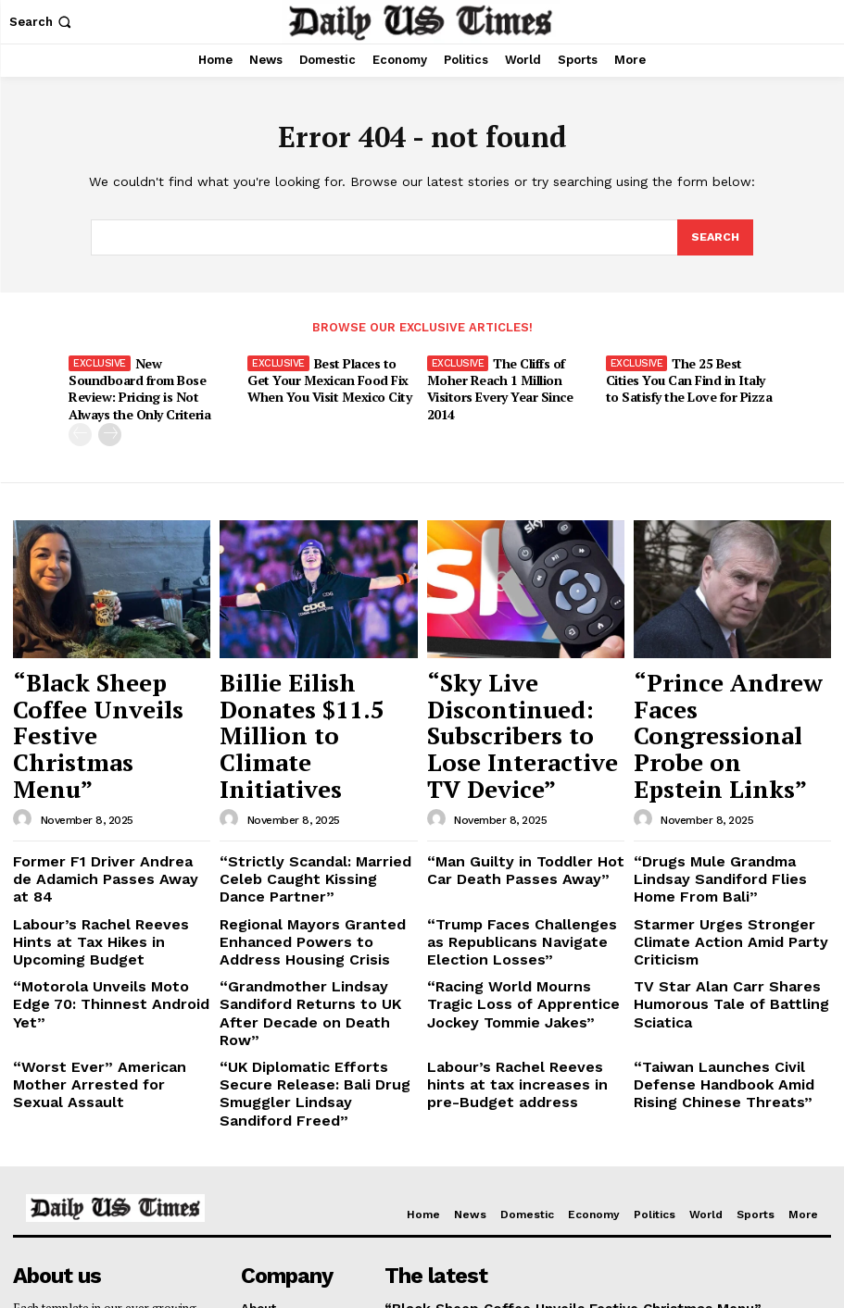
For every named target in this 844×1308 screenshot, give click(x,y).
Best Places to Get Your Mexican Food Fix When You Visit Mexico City (324, 378)
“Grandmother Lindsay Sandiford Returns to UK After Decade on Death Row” (310, 876)
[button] (42, 22)
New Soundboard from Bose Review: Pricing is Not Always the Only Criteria (150, 378)
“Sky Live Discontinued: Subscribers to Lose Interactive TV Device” (520, 672)
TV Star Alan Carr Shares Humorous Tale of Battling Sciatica (712, 876)
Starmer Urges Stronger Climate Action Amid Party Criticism (732, 817)
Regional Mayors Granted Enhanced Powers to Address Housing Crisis (309, 824)
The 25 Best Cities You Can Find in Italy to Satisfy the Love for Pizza (690, 378)
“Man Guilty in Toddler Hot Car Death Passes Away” (521, 765)
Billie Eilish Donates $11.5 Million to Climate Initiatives (314, 672)
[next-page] (109, 412)
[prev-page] (80, 412)
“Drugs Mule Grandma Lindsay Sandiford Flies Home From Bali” (727, 772)
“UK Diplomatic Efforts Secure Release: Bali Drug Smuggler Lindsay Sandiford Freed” (311, 929)
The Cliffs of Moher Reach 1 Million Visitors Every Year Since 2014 (511, 378)
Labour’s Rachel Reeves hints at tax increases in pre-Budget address (523, 929)
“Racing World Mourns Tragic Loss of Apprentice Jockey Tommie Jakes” (517, 876)
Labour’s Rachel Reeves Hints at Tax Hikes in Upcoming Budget (110, 817)
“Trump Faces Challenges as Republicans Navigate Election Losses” (519, 824)
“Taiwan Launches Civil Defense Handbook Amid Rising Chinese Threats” (731, 929)
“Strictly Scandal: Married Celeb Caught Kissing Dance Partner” (304, 772)
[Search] (714, 238)
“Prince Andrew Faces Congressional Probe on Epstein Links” (728, 672)
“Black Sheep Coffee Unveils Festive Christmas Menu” (92, 672)
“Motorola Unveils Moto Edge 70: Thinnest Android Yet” (101, 869)
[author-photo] (25, 717)
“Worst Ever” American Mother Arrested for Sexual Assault (107, 922)
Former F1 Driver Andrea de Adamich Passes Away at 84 (98, 765)
